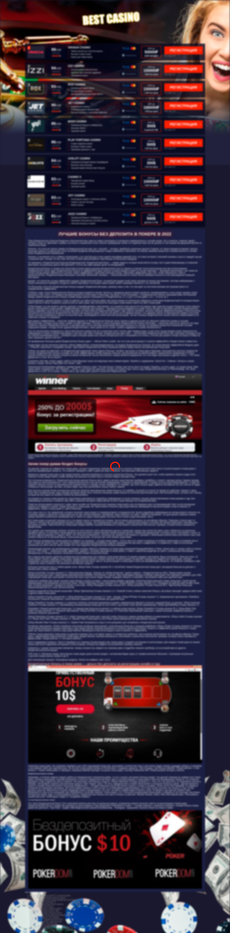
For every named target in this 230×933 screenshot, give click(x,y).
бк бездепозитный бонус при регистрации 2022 (50, 915)
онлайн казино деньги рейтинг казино (46, 908)
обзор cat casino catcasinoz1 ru (43, 902)
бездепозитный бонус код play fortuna (46, 913)
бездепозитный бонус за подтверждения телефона (51, 930)
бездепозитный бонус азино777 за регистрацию (50, 895)
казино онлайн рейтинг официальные (46, 921)
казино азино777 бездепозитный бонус (46, 919)
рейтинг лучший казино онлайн (43, 926)
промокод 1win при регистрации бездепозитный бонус (53, 900)
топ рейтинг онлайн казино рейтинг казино (48, 928)
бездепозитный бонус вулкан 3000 (44, 911)
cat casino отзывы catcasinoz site (43, 924)
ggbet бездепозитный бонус (41, 906)
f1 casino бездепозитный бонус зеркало (47, 904)
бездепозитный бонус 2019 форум (44, 917)
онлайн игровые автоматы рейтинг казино (48, 898)
